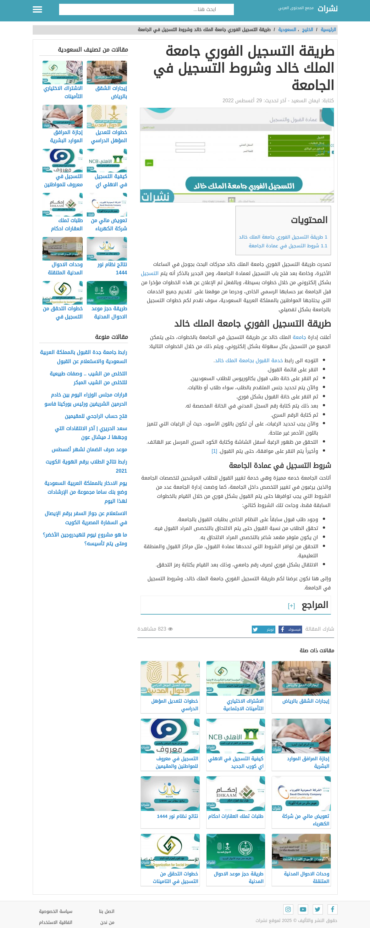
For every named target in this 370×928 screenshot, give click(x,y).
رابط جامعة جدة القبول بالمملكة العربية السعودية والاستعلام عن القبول (83, 357)
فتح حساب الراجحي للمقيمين (96, 416)
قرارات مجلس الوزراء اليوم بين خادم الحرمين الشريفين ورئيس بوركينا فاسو (85, 400)
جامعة (299, 337)
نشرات (328, 9)
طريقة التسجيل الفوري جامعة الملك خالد (283, 237)
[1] (214, 451)
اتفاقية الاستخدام (55, 922)
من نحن (107, 922)
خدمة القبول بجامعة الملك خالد (249, 360)
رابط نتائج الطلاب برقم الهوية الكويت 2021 (86, 467)
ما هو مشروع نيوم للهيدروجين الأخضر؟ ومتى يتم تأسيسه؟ (85, 540)
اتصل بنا (106, 911)
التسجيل (150, 273)
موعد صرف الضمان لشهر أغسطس (89, 449)
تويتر (263, 629)
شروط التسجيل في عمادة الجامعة (288, 245)
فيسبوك (290, 629)
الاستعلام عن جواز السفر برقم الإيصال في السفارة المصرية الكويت (86, 518)
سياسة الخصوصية (55, 911)
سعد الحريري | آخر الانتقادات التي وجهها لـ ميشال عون (91, 433)
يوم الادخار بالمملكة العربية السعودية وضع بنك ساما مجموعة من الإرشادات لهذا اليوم (85, 492)
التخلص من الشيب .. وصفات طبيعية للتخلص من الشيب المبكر (88, 378)
